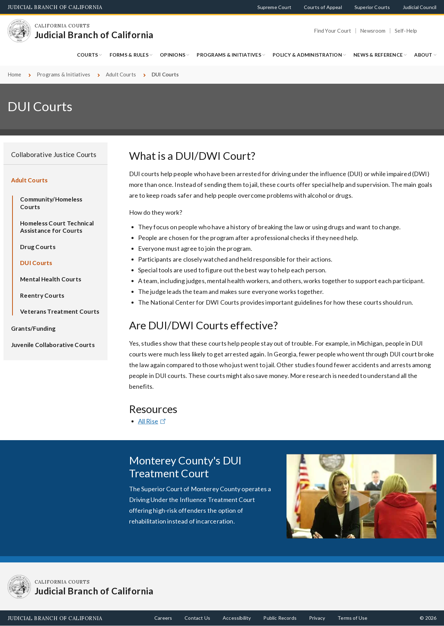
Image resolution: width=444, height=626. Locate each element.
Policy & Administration (307, 55)
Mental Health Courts (50, 279)
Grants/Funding (33, 328)
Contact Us (197, 618)
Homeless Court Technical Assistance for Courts (57, 227)
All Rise (153, 421)
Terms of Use (352, 618)
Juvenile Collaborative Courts (53, 344)
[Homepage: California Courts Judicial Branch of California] (19, 31)
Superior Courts (372, 7)
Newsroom (372, 30)
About (423, 55)
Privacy (317, 618)
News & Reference (378, 55)
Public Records (280, 618)
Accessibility (237, 618)
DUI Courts (36, 262)
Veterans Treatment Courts (59, 311)
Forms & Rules (129, 55)
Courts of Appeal (323, 7)
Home (15, 74)
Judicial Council (420, 7)
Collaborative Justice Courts (54, 154)
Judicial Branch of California (55, 7)
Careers (163, 618)
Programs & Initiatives (229, 55)
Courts (87, 55)
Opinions (172, 55)
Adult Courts (121, 74)
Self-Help (406, 30)
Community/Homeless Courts (51, 203)
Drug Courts (38, 246)
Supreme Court (274, 7)
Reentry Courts (42, 295)
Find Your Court (332, 30)
